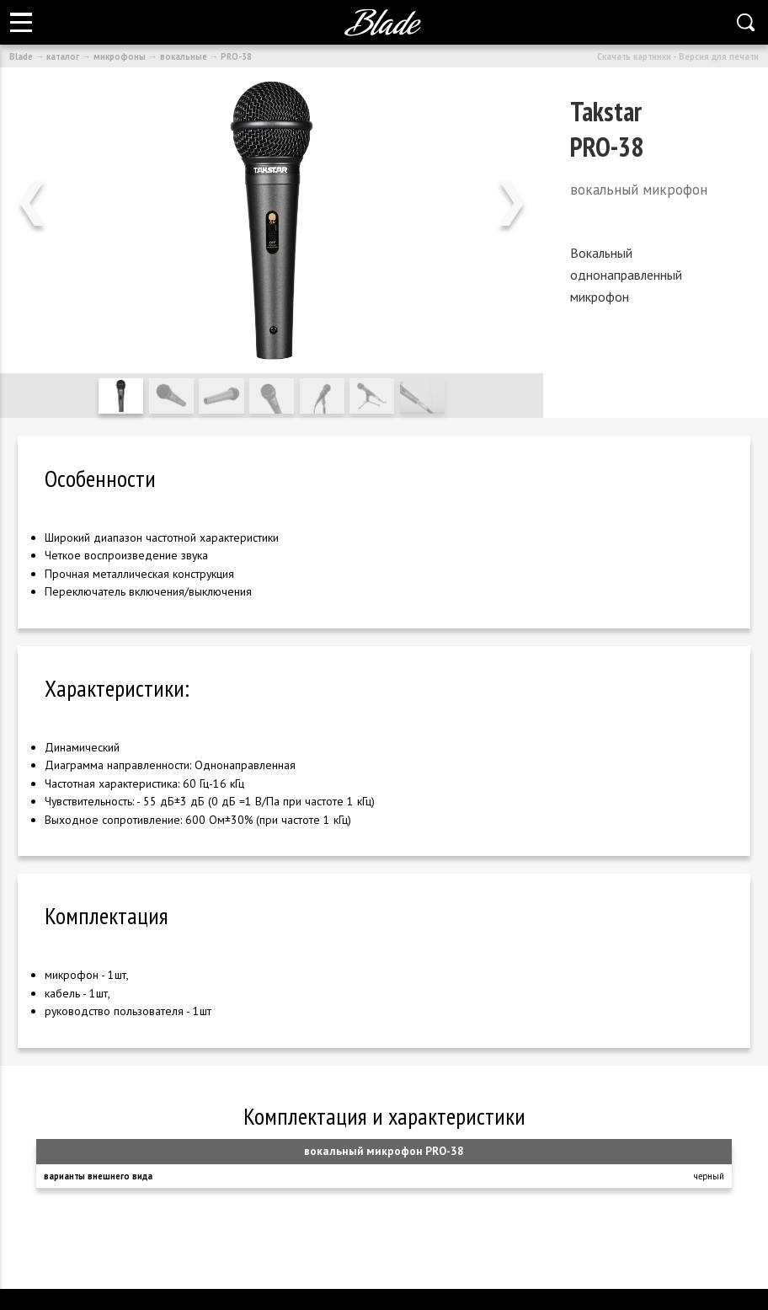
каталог (62, 56)
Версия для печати (719, 56)
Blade (21, 56)
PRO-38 (236, 56)
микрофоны (119, 56)
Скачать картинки (634, 56)
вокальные (183, 56)
